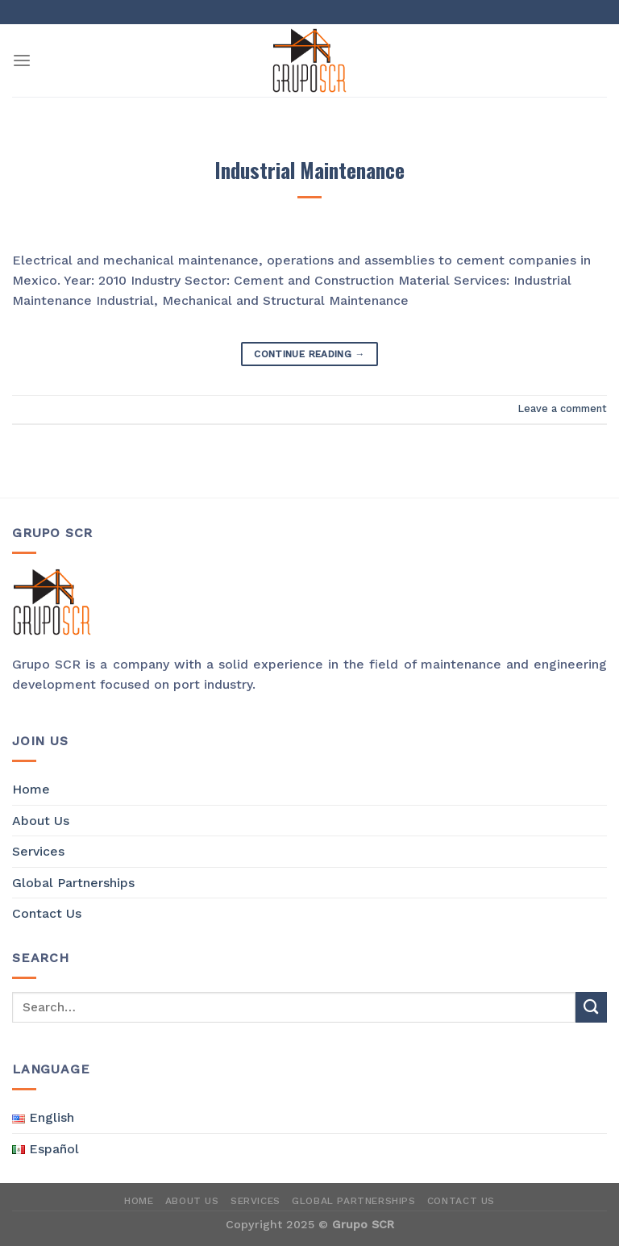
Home (31, 789)
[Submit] (591, 1007)
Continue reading (309, 354)
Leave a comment (562, 408)
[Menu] (21, 61)
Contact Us (46, 913)
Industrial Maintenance (309, 170)
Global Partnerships (73, 882)
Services (38, 851)
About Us (40, 820)
